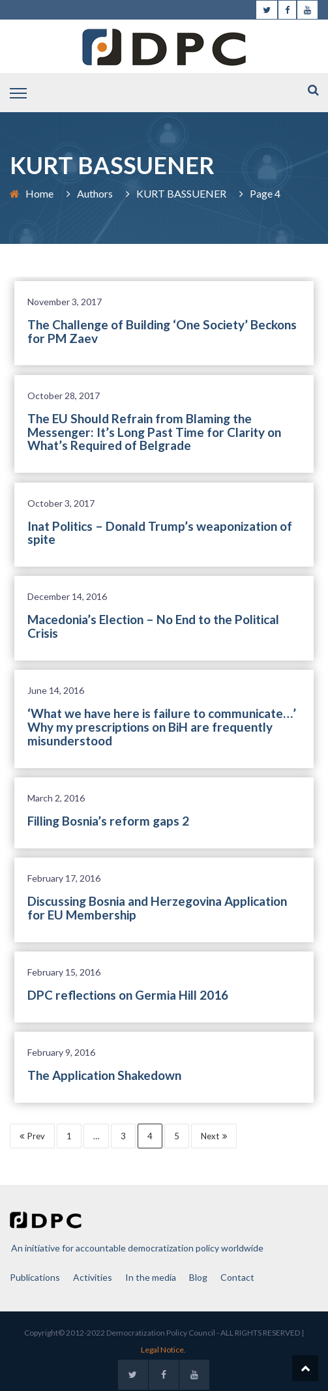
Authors (95, 193)
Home (39, 193)
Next (214, 1136)
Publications (35, 1277)
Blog (198, 1277)
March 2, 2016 (56, 797)
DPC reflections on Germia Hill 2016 (127, 994)
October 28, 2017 (63, 395)
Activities (92, 1277)
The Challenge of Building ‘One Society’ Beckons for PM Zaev (162, 331)
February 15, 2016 (63, 972)
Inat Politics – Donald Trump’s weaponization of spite (159, 532)
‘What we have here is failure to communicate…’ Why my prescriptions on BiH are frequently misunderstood (161, 727)
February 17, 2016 (63, 878)
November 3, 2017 (64, 301)
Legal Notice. (163, 1349)
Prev (32, 1136)
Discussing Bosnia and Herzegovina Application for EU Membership (157, 907)
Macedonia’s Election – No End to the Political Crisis (153, 626)
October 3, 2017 (61, 503)
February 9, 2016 (61, 1052)
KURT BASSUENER (181, 193)
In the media (150, 1277)
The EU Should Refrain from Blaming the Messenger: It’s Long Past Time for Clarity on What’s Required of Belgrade (154, 432)
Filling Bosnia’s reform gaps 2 (108, 820)
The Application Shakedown (104, 1075)
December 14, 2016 (67, 596)
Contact (237, 1277)
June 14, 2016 (55, 690)
